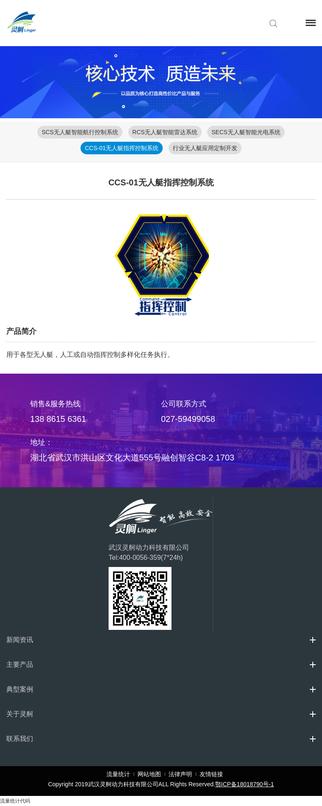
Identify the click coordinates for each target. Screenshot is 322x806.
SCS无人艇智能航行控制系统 (80, 132)
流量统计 (118, 774)
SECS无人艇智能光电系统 (245, 132)
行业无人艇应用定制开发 (205, 148)
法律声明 (180, 774)
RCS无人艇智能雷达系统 (165, 132)
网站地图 (149, 774)
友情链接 (211, 774)
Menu (310, 23)
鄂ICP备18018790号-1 (244, 784)
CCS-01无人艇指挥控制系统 (121, 148)
